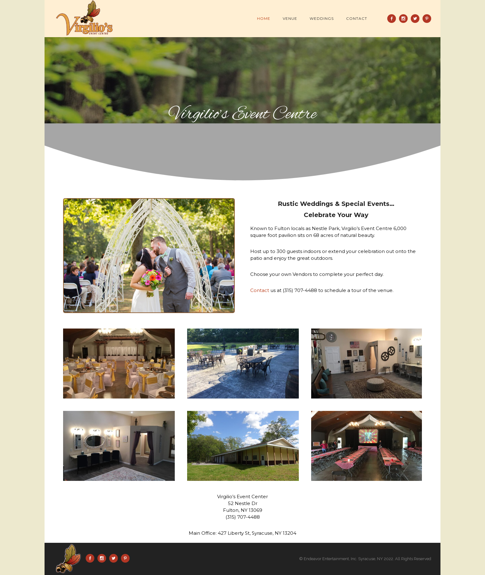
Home (263, 18)
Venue (290, 18)
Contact (356, 18)
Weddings (322, 18)
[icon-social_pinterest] (427, 18)
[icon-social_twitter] (417, 18)
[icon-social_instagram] (405, 18)
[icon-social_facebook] (393, 18)
